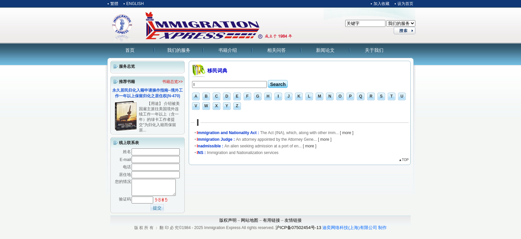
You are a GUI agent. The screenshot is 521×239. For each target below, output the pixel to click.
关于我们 (374, 50)
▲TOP (404, 160)
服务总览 (127, 66)
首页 (130, 50)
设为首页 (405, 3)
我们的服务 (178, 50)
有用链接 (271, 223)
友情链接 (293, 223)
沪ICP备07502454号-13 (298, 230)
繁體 (114, 3)
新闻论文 (325, 50)
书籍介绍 (227, 50)
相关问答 (276, 50)
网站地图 (249, 223)
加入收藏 (381, 3)
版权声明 (228, 223)
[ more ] (347, 132)
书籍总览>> (172, 81)
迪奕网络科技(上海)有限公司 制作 (354, 230)
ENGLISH (135, 3)
